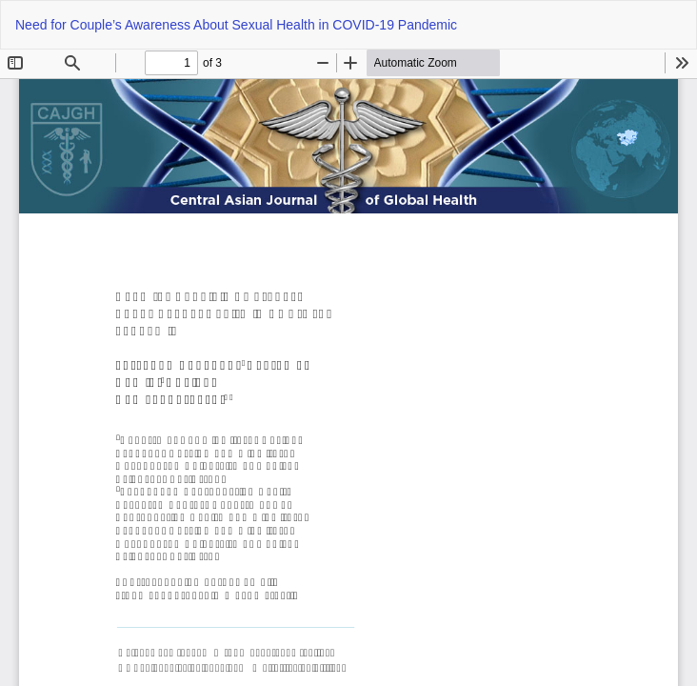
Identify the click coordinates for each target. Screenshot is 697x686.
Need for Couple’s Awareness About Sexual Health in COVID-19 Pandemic (236, 24)
